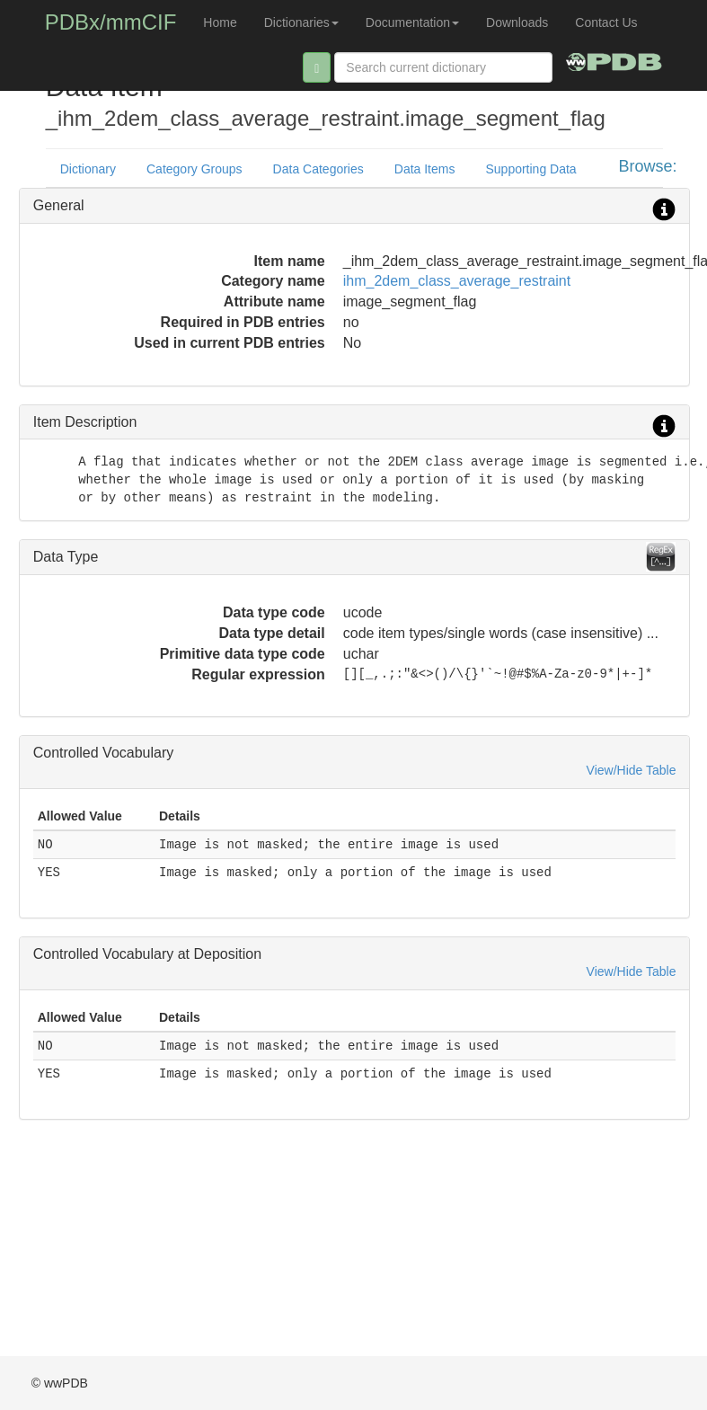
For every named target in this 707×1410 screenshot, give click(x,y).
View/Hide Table (631, 770)
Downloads (517, 22)
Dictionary (88, 169)
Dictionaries (301, 22)
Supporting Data (530, 169)
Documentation (412, 22)
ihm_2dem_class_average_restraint (456, 280)
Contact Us (606, 22)
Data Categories (318, 169)
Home (219, 22)
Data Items (424, 169)
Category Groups (194, 169)
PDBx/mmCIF (111, 22)
